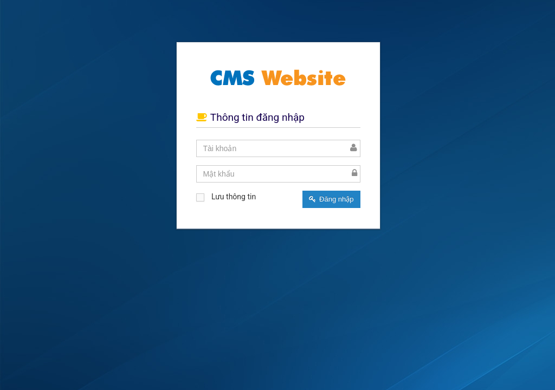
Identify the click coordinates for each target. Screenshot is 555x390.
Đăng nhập (331, 199)
